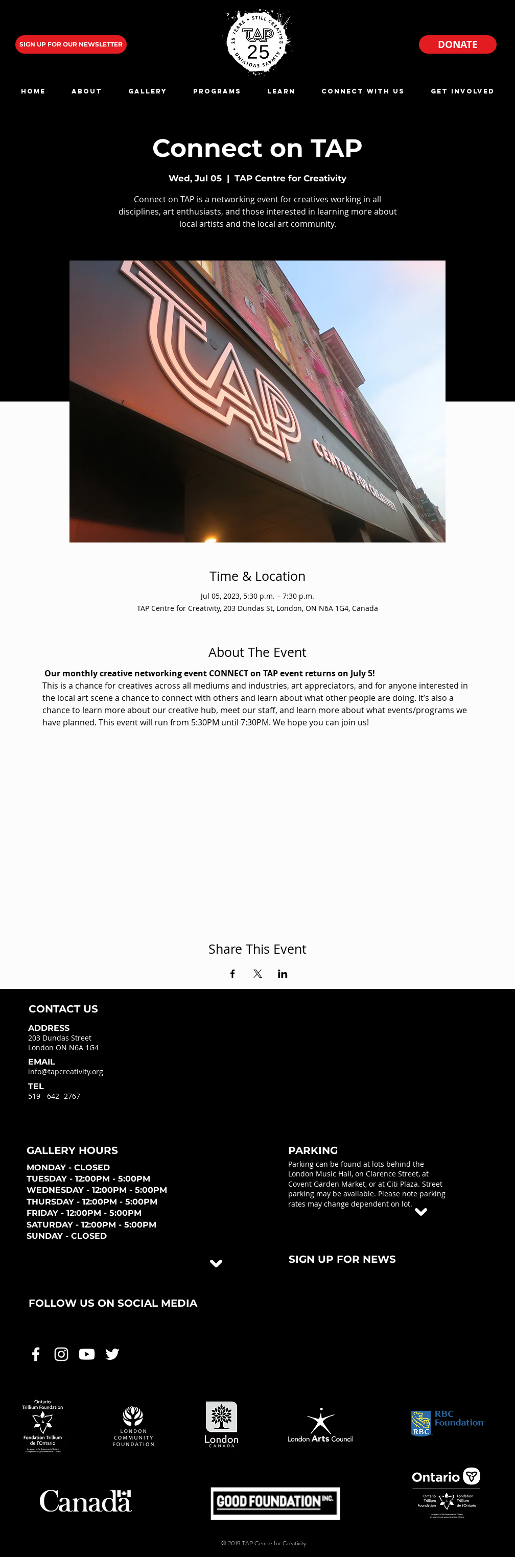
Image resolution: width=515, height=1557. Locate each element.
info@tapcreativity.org (65, 1071)
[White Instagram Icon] (61, 1354)
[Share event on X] (258, 974)
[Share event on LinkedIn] (283, 974)
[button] (86, 91)
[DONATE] (458, 44)
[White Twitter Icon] (112, 1354)
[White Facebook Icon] (36, 1354)
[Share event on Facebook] (233, 974)
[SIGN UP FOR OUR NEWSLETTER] (71, 44)
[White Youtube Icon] (87, 1354)
